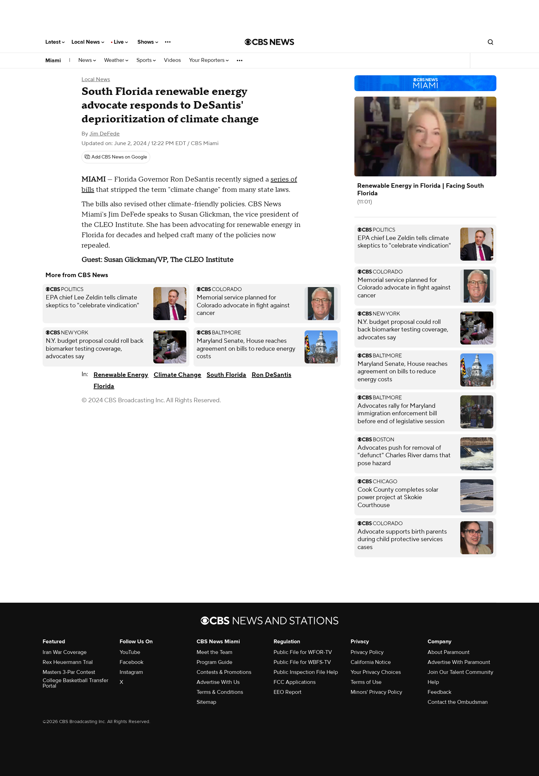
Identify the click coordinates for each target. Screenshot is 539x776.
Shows (148, 42)
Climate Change (177, 375)
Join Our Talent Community (460, 672)
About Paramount (449, 652)
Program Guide (214, 662)
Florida (104, 386)
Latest (55, 42)
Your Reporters (209, 60)
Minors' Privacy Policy (376, 692)
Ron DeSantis (271, 375)
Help (433, 682)
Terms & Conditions (220, 692)
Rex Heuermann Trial (68, 662)
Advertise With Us (218, 682)
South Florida (226, 375)
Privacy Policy (367, 652)
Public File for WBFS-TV (302, 662)
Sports (146, 60)
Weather (116, 60)
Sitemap (206, 702)
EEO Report (287, 692)
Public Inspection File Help (306, 672)
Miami (53, 60)
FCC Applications (295, 682)
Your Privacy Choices (376, 672)
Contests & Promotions (224, 672)
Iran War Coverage (65, 652)
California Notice (371, 662)
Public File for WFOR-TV (303, 652)
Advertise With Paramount (459, 662)
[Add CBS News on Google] (115, 157)
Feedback (439, 692)
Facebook (131, 662)
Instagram (131, 672)
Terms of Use (366, 682)
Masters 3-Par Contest (69, 672)
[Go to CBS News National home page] (269, 42)
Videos (172, 60)
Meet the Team (214, 652)
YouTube (130, 652)
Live (121, 42)
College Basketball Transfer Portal (75, 683)
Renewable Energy (121, 375)
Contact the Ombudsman (458, 702)
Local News (88, 42)
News (87, 60)
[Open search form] (490, 42)
